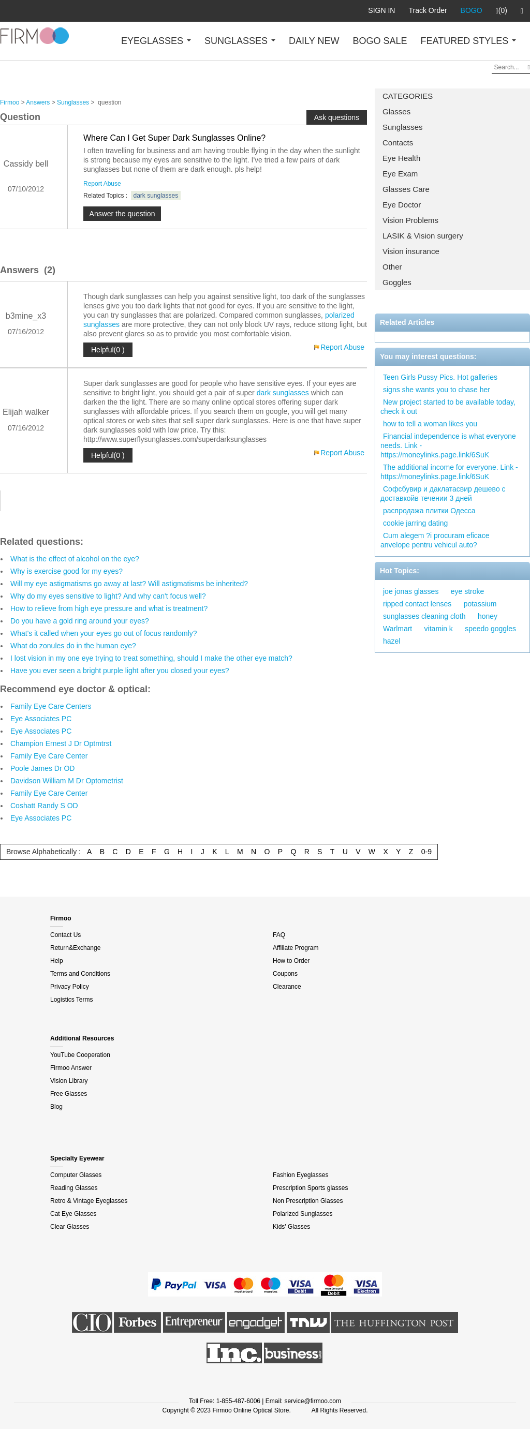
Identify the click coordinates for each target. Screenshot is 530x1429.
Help (56, 960)
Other (392, 266)
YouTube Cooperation (80, 1055)
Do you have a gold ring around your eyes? (79, 621)
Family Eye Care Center (48, 756)
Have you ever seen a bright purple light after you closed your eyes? (119, 670)
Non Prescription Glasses (308, 1200)
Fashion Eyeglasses (300, 1175)
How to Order (291, 960)
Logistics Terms (71, 999)
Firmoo (9, 102)
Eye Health (401, 158)
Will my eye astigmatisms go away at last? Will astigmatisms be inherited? (129, 583)
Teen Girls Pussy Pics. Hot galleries (440, 377)
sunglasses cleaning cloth (424, 616)
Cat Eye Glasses (73, 1213)
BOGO (471, 10)
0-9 (426, 851)
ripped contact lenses (417, 604)
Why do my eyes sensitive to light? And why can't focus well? (108, 596)
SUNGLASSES (239, 41)
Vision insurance (410, 251)
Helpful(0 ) (108, 350)
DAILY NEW (314, 41)
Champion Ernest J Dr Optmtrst (60, 743)
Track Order (427, 10)
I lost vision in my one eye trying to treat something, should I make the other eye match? (151, 658)
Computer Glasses (75, 1175)
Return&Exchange (75, 947)
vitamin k (438, 628)
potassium (480, 604)
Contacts (397, 142)
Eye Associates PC (40, 718)
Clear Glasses (69, 1226)
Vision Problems (410, 220)
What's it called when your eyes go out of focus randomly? (103, 633)
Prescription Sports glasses (310, 1188)
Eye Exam (400, 173)
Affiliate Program (295, 947)
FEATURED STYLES (469, 41)
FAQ (279, 935)
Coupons (285, 973)
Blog (56, 1106)
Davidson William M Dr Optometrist (66, 781)
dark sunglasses (156, 195)
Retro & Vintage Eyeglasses (88, 1200)
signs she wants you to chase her (436, 389)
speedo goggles (490, 628)
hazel (391, 641)
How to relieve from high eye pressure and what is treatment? (109, 608)
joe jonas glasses (410, 591)
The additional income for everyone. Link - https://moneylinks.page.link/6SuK (449, 472)
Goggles (396, 282)
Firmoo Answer (71, 1067)
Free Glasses (68, 1093)
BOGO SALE (379, 41)
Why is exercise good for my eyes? (66, 571)
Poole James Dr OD (42, 768)
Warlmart (397, 628)
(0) (501, 11)
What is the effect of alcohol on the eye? (74, 559)
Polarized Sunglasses (302, 1213)
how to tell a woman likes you (430, 424)
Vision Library (68, 1080)
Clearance (287, 986)
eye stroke (467, 591)
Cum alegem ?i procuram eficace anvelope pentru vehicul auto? (434, 540)
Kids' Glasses (291, 1226)
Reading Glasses (73, 1188)
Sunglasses (402, 127)
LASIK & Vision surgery (422, 235)
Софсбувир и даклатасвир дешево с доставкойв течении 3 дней (443, 493)
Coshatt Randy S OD (44, 805)
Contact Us (65, 935)
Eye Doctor (401, 204)
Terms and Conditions (80, 973)
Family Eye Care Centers (50, 706)
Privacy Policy (69, 986)
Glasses (396, 111)
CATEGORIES (407, 96)
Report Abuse (102, 183)
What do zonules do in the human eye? (73, 646)
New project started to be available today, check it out (448, 406)
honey (487, 616)
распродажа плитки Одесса (429, 511)
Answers (38, 102)
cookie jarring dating (415, 523)
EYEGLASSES (156, 41)
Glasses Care (406, 189)
